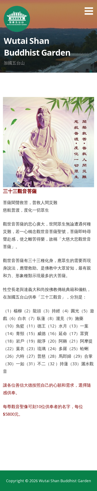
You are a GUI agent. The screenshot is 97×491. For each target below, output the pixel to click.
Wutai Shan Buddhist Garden (37, 46)
